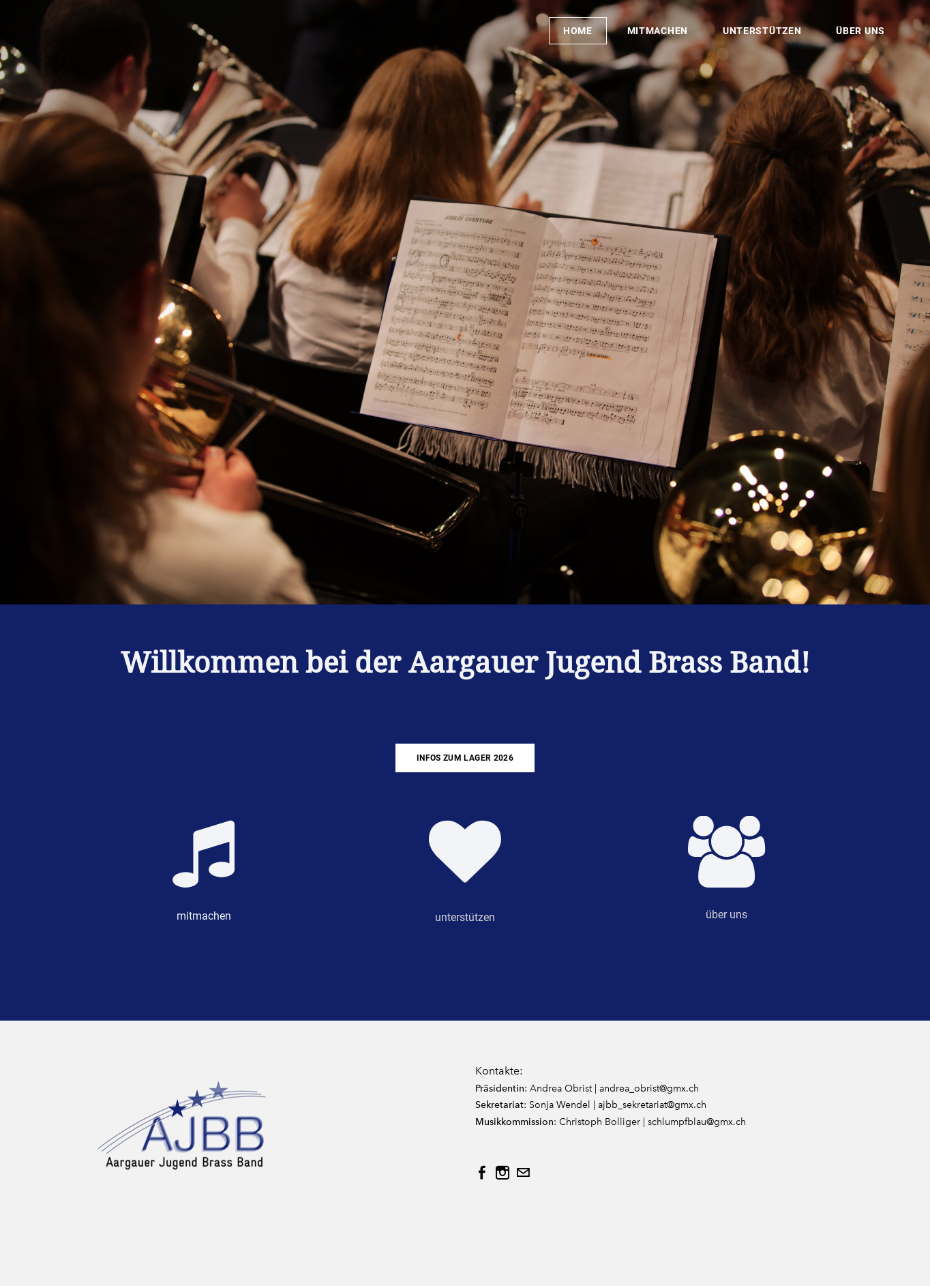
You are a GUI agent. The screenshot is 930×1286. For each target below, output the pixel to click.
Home (577, 30)
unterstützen (762, 30)
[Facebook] (482, 1173)
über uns (860, 30)
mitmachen (657, 30)
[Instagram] (502, 1173)
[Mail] (523, 1173)
